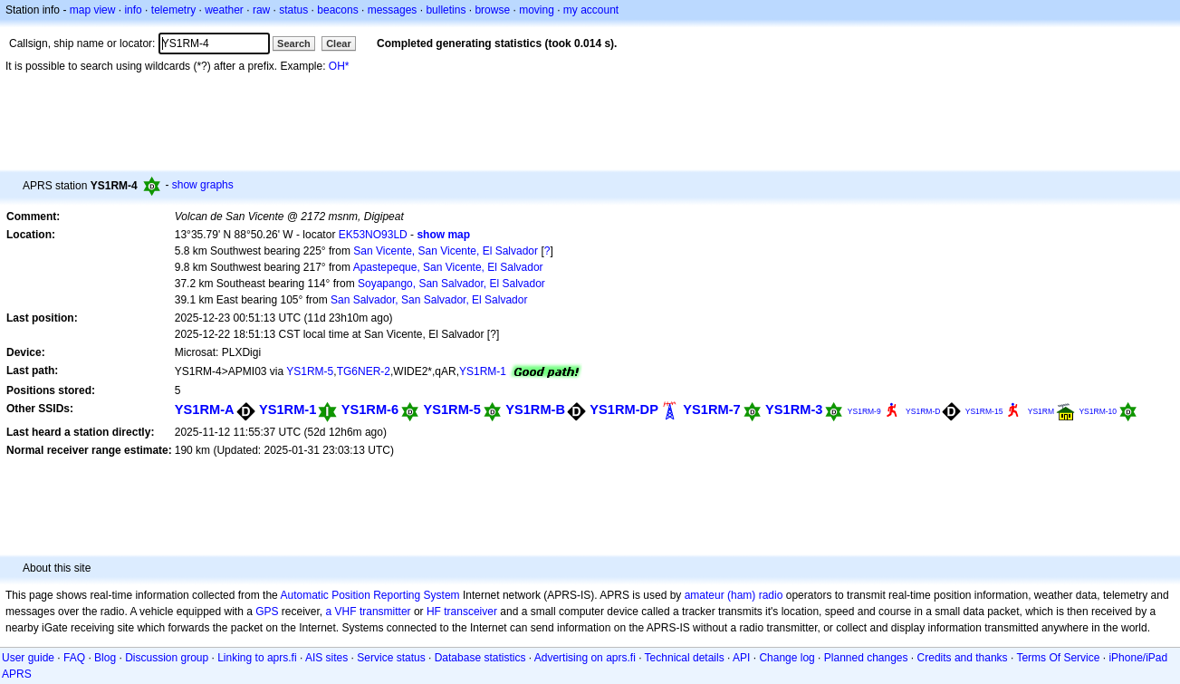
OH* (339, 66)
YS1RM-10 (1098, 411)
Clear (338, 43)
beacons (337, 10)
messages (392, 10)
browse (492, 10)
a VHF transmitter (368, 611)
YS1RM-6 (369, 409)
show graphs (203, 184)
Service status (391, 657)
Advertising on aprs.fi (585, 657)
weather (224, 10)
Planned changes (866, 657)
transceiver (470, 611)
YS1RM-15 (984, 411)
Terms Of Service (1057, 657)
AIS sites (326, 657)
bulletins (445, 10)
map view (93, 10)
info (132, 10)
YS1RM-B (535, 409)
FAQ (74, 657)
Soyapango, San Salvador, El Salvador (451, 283)
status (293, 10)
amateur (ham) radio (734, 595)
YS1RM (1041, 411)
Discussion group (166, 657)
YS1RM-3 (793, 409)
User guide (28, 657)
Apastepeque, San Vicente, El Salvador (448, 267)
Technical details (684, 657)
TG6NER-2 (363, 371)
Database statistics (480, 657)
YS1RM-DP (624, 409)
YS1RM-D (923, 411)
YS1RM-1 (482, 371)
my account (591, 10)
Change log (786, 657)
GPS (266, 611)
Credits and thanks (962, 657)
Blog (105, 657)
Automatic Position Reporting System (369, 595)
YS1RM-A (205, 409)
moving (536, 10)
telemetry (173, 10)
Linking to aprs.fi (256, 657)
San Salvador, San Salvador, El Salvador (429, 300)
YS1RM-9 (864, 411)
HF (434, 611)
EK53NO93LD (373, 234)
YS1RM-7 (711, 409)
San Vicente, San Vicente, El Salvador (445, 251)
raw (261, 10)
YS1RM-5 (309, 371)
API (741, 657)
